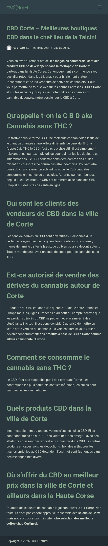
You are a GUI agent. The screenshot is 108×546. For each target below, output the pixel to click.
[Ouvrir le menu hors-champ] (99, 7)
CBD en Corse (62, 48)
